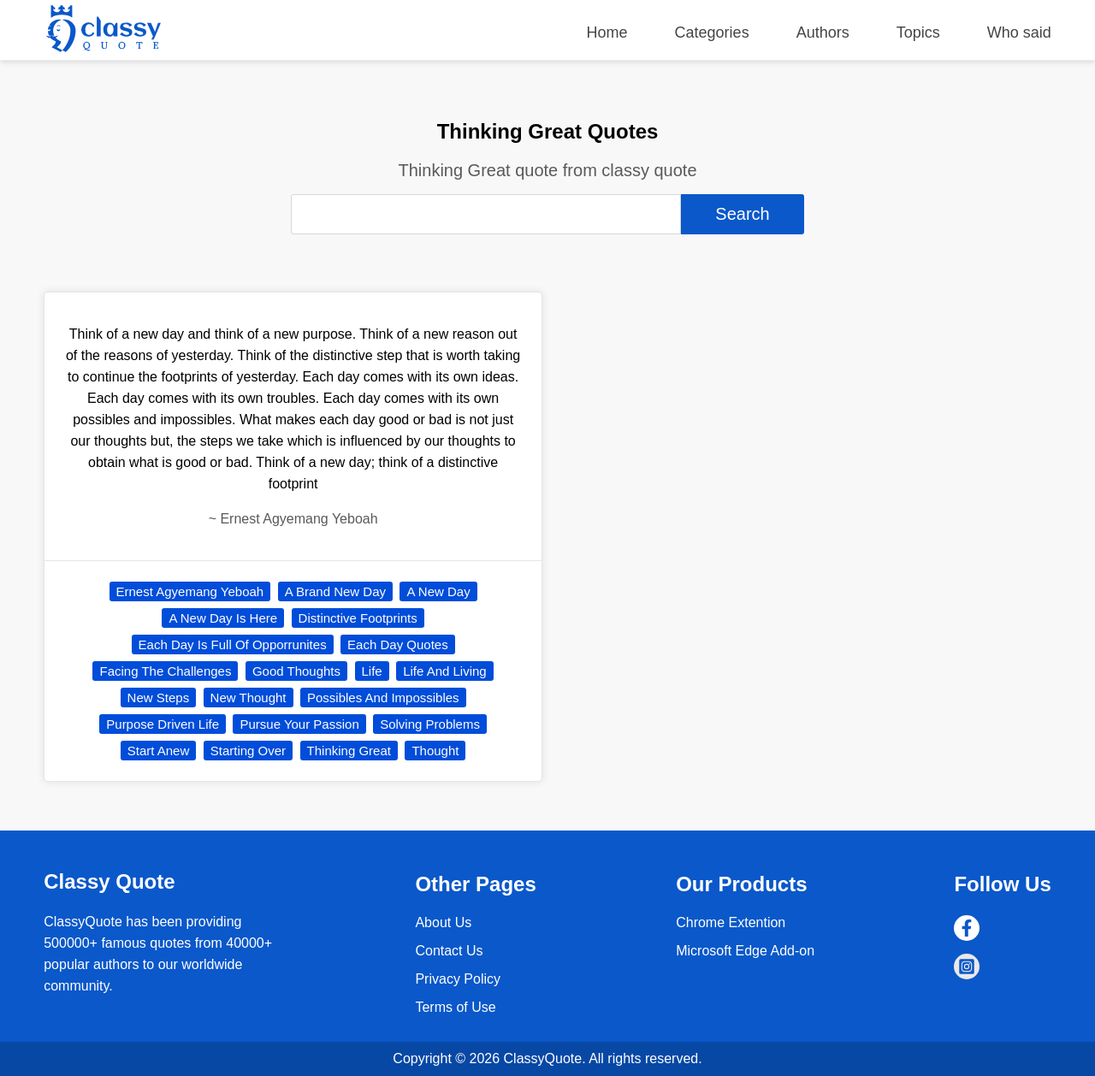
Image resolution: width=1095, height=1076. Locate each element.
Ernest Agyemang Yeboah (190, 591)
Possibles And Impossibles (383, 697)
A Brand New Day (335, 591)
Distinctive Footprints (358, 618)
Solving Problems (430, 724)
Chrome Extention (730, 922)
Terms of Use (455, 1007)
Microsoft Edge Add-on (745, 950)
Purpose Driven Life (162, 724)
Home (607, 32)
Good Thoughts (296, 671)
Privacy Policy (457, 979)
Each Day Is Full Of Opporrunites (233, 644)
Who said (1019, 32)
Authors (822, 32)
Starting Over (248, 750)
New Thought (248, 697)
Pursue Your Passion (299, 724)
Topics (918, 32)
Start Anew (158, 750)
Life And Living (445, 671)
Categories (712, 32)
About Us (443, 922)
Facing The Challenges (165, 671)
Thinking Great (349, 750)
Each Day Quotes (397, 644)
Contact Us (448, 950)
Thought (435, 750)
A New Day (438, 591)
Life (372, 671)
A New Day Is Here (223, 618)
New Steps (158, 697)
